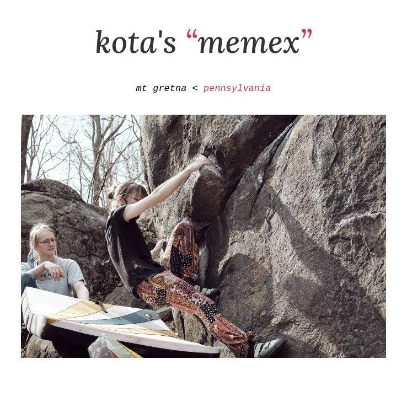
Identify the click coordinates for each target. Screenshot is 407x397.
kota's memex (203, 41)
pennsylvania (237, 89)
